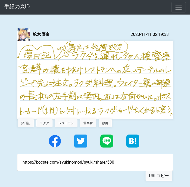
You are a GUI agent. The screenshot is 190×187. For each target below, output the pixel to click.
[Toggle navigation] (178, 7)
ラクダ (44, 123)
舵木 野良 (41, 34)
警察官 (88, 123)
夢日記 (25, 123)
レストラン (66, 123)
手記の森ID (17, 6)
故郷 (105, 123)
